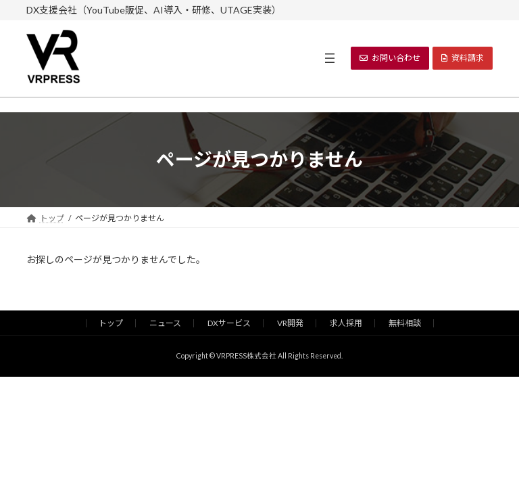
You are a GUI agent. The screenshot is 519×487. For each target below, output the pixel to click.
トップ (111, 323)
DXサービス (229, 323)
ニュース (165, 323)
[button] (390, 58)
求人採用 (346, 323)
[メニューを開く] (329, 58)
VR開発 (290, 323)
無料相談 (405, 323)
